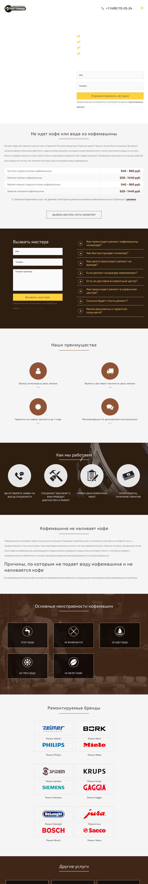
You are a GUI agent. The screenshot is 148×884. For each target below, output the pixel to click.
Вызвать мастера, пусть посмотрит (74, 214)
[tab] (110, 243)
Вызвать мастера (38, 297)
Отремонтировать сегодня (110, 95)
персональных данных (31, 308)
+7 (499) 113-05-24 (119, 8)
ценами (131, 199)
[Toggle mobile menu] (142, 8)
